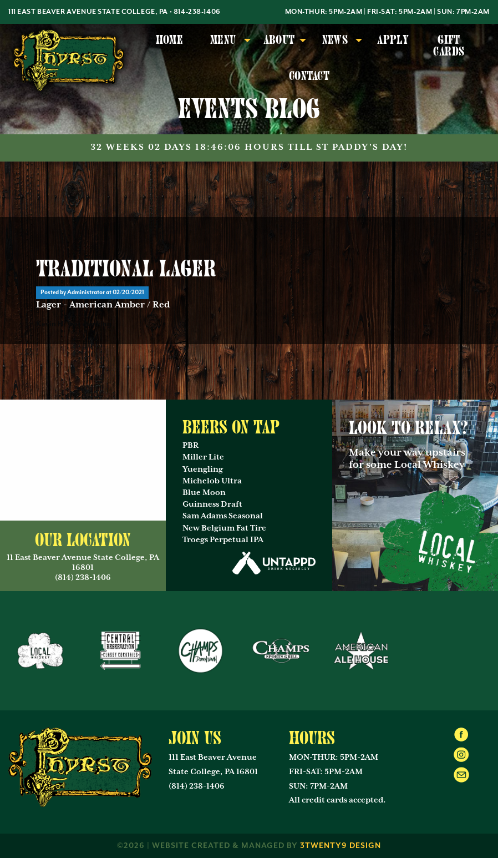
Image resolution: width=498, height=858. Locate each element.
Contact (309, 76)
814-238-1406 (197, 12)
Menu (223, 40)
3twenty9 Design (340, 845)
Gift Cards (448, 46)
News (335, 40)
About (279, 40)
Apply (393, 40)
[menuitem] (169, 46)
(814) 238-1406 (197, 786)
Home (170, 40)
